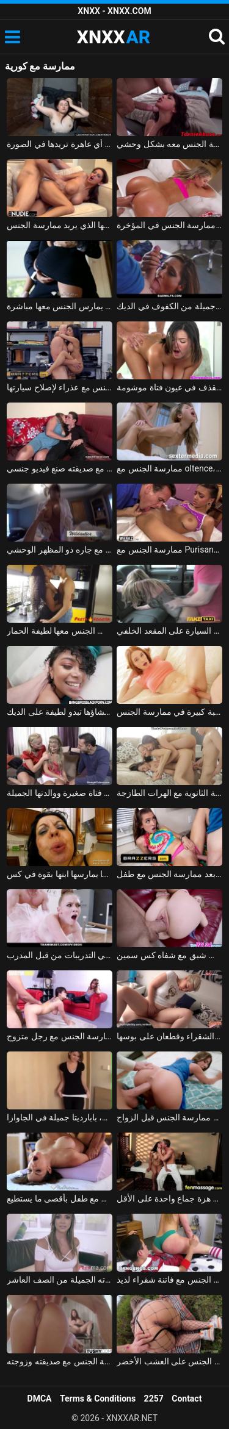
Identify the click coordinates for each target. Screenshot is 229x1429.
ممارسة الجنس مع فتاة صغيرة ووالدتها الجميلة (59, 793)
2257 (154, 1398)
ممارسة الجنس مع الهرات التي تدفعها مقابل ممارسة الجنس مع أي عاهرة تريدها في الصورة (59, 144)
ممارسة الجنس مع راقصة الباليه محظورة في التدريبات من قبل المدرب (59, 955)
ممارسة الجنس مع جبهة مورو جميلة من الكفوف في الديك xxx (169, 306)
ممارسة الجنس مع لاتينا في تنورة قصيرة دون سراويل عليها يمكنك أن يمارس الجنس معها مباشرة (59, 306)
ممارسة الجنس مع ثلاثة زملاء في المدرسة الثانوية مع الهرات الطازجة (169, 793)
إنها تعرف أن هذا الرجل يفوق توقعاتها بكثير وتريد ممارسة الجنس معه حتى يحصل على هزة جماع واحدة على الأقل (169, 1198)
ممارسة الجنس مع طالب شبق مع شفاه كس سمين (169, 955)
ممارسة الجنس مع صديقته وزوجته (59, 1361)
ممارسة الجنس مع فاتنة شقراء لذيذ (169, 1279)
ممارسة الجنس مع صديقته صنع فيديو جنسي (59, 468)
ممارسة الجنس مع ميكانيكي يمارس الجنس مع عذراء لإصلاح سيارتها (59, 387)
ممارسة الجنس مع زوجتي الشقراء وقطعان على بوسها (169, 1036)
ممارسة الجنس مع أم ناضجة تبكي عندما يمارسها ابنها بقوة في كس (59, 874)
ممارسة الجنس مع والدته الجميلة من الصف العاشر (59, 1279)
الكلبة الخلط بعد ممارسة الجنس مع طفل (169, 874)
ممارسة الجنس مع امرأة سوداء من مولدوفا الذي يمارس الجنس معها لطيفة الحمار (59, 631)
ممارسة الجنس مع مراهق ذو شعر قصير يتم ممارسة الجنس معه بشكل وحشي (169, 144)
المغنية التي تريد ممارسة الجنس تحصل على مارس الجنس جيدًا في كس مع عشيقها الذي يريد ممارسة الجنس (59, 225)
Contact (187, 1398)
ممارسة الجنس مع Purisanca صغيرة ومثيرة (169, 549)
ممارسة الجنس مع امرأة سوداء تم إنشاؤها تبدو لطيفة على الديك (59, 712)
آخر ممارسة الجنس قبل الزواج (169, 1117)
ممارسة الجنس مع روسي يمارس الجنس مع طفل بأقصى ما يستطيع (59, 1198)
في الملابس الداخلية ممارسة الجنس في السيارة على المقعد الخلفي (169, 631)
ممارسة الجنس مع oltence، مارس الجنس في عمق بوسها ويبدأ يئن (169, 468)
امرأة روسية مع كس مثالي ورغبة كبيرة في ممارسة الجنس (169, 712)
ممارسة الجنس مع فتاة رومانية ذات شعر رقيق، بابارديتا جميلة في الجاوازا (59, 1117)
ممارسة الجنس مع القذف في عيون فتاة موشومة (169, 387)
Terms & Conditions (98, 1398)
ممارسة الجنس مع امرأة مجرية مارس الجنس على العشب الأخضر (169, 1361)
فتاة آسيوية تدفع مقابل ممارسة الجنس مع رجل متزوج (59, 1036)
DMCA (39, 1398)
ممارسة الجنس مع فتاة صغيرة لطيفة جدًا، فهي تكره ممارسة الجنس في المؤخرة (169, 225)
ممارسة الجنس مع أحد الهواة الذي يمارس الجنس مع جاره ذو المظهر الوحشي (59, 549)
